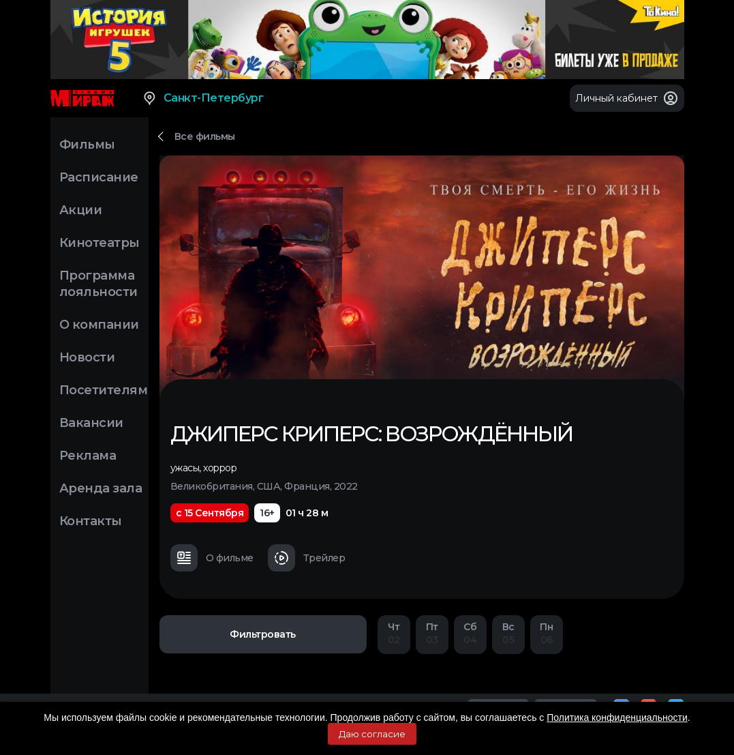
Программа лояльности (98, 283)
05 (508, 633)
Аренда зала (100, 488)
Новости (87, 357)
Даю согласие (372, 733)
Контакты (90, 521)
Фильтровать (263, 634)
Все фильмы (204, 136)
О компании (99, 324)
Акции (80, 210)
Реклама (88, 455)
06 (546, 633)
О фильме (212, 558)
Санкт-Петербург (203, 98)
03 (432, 633)
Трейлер (307, 558)
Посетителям (103, 390)
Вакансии (91, 422)
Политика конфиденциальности (617, 717)
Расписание (98, 177)
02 (394, 633)
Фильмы (87, 144)
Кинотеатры (99, 242)
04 (470, 633)
